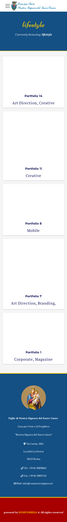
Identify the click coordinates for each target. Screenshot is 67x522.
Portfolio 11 (33, 168)
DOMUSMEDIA (28, 512)
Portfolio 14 (33, 96)
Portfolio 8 (33, 223)
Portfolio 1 (33, 352)
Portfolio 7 (33, 296)
